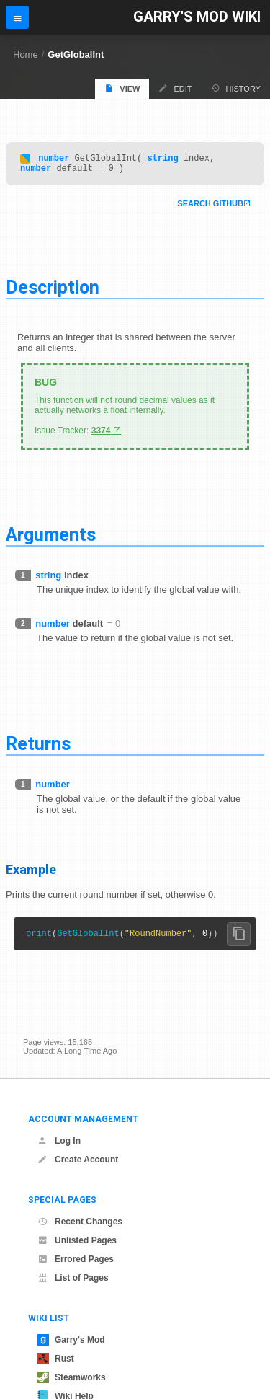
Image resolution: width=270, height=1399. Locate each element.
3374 (101, 435)
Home (25, 54)
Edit (175, 88)
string (162, 160)
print (39, 939)
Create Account (77, 1159)
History (236, 88)
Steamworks (71, 1377)
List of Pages (73, 1278)
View (122, 88)
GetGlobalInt (76, 54)
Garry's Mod (71, 1340)
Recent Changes (79, 1221)
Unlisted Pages (77, 1240)
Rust (55, 1358)
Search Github (210, 207)
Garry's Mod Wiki (197, 16)
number (53, 160)
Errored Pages (75, 1259)
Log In (59, 1141)
